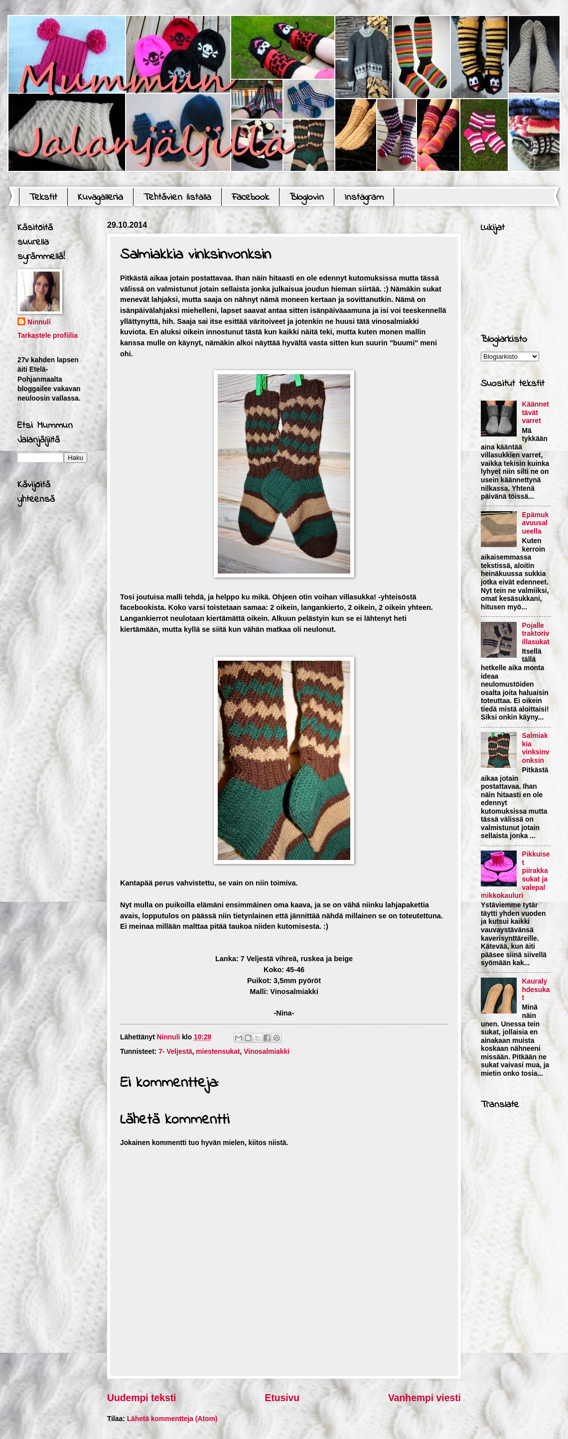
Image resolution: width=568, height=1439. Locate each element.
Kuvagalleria (100, 197)
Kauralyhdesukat (536, 990)
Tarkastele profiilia (47, 335)
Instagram (364, 197)
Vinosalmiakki (266, 1051)
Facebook (250, 197)
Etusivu (282, 1398)
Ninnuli (39, 322)
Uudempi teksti (141, 1398)
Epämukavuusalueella (535, 523)
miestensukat (218, 1051)
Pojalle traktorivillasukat (536, 634)
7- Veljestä (175, 1051)
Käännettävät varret (535, 413)
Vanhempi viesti (424, 1398)
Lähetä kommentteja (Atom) (172, 1419)
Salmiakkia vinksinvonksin (536, 748)
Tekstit (43, 197)
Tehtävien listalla (177, 197)
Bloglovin (306, 197)
